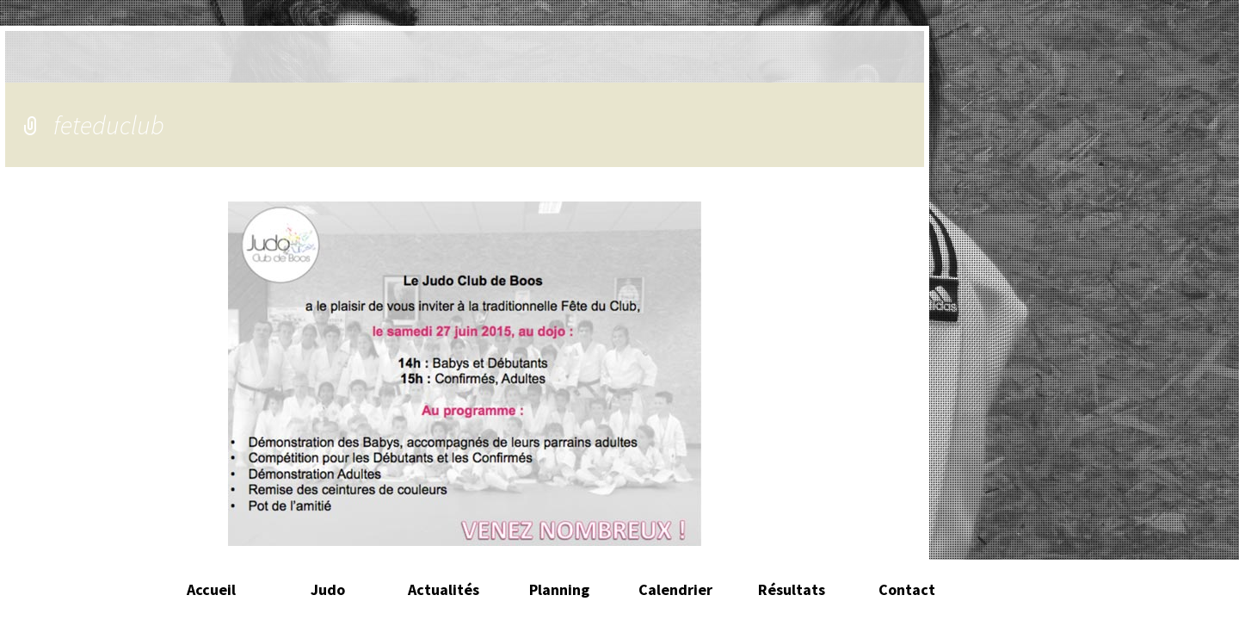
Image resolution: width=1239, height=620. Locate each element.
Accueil (211, 589)
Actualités (443, 589)
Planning (559, 589)
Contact (906, 589)
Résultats (791, 589)
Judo (328, 589)
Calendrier (675, 589)
